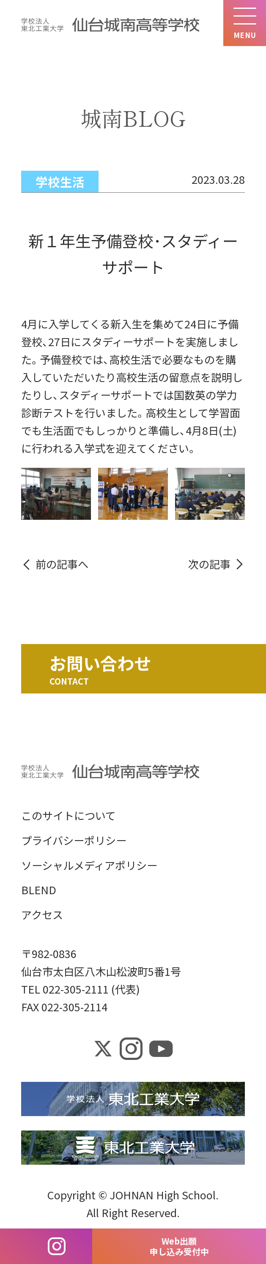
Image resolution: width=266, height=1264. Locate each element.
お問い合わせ (100, 662)
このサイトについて (68, 815)
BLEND (38, 889)
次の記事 (209, 563)
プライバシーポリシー (73, 840)
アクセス (42, 914)
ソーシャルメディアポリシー (89, 865)
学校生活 (60, 181)
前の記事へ (62, 563)
